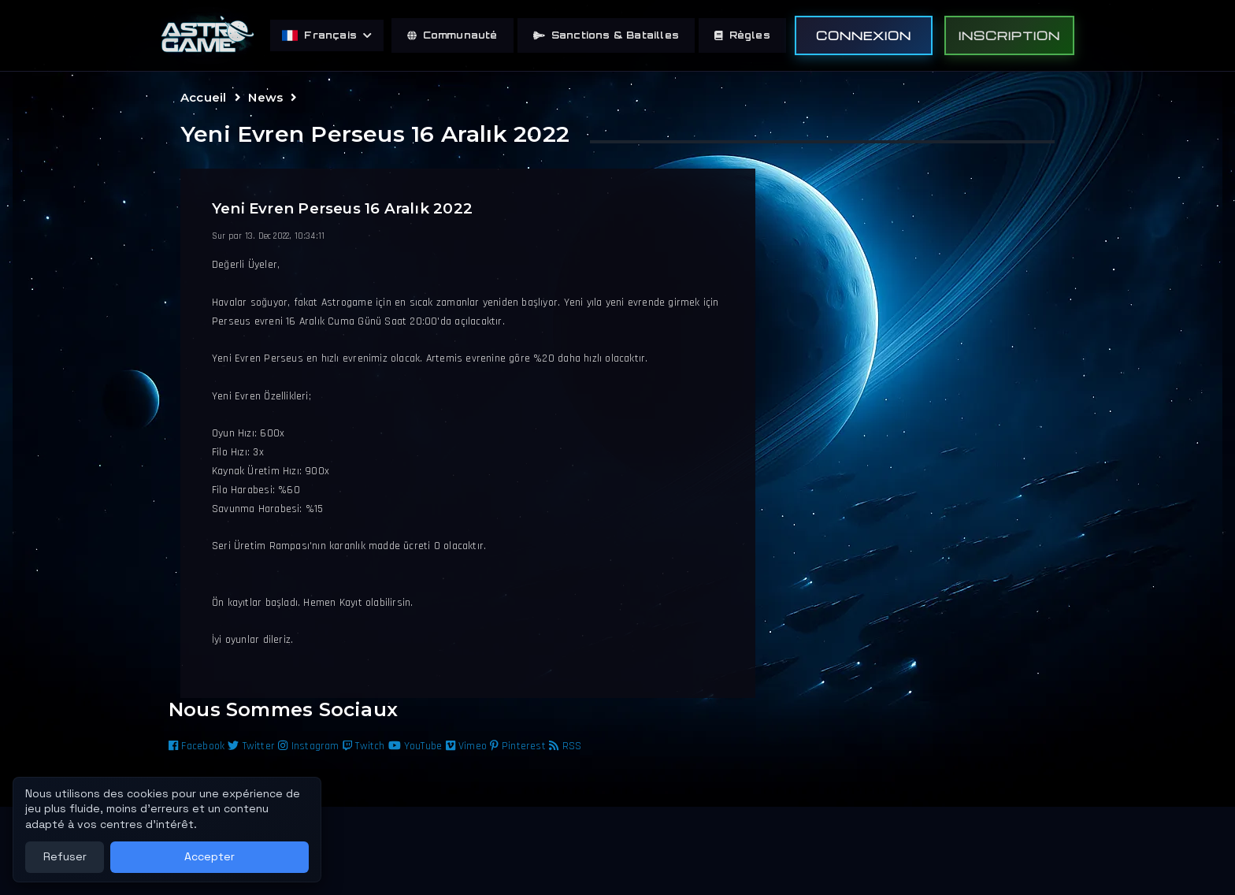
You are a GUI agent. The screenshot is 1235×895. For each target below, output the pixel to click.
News (265, 97)
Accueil (203, 97)
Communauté (452, 35)
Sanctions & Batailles (606, 35)
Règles (742, 35)
